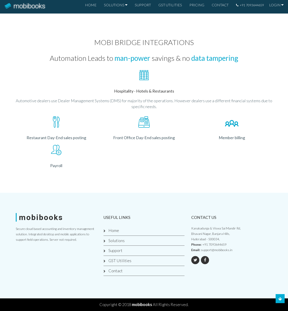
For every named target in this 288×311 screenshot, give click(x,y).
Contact (115, 270)
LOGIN (275, 5)
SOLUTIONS (114, 5)
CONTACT (220, 5)
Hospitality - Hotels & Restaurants (144, 91)
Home (113, 230)
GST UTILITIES (170, 5)
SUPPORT (143, 5)
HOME (91, 5)
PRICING (196, 5)
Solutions (116, 240)
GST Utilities (119, 260)
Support (115, 250)
